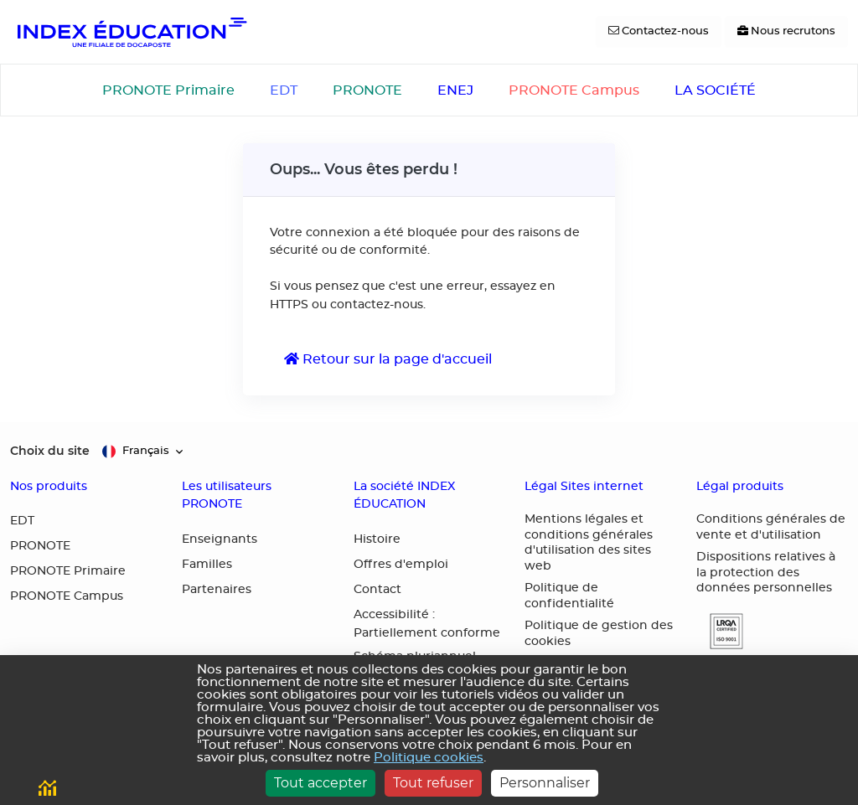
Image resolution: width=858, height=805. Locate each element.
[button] (719, 631)
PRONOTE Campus (574, 90)
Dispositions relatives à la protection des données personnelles (765, 572)
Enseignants (219, 539)
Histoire (377, 539)
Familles (207, 564)
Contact (377, 590)
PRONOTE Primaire (168, 90)
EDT (283, 90)
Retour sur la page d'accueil (388, 359)
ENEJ (455, 90)
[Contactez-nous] (658, 32)
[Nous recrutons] (786, 32)
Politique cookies (428, 757)
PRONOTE (367, 90)
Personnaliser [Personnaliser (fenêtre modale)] (544, 783)
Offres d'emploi (401, 564)
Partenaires (216, 590)
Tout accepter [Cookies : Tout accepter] (320, 783)
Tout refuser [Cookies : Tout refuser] (433, 783)
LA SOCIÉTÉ (715, 90)
